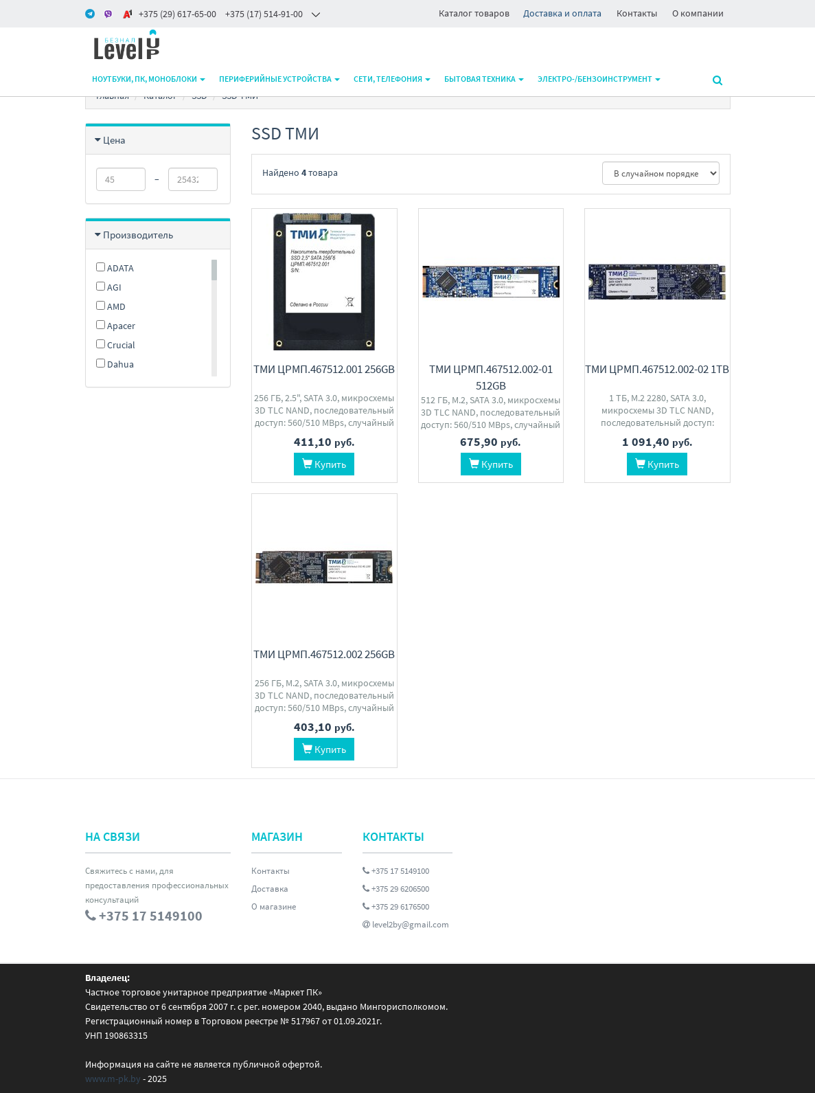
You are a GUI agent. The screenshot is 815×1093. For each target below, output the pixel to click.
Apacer (115, 325)
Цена (114, 139)
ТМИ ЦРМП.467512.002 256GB (324, 654)
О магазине (273, 906)
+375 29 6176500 (396, 906)
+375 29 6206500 (396, 888)
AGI (109, 287)
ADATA (115, 268)
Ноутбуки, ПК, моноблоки (148, 79)
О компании (698, 13)
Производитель (138, 234)
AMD (111, 306)
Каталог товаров (474, 13)
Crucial (115, 345)
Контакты (637, 13)
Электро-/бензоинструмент (599, 79)
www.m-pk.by (113, 1078)
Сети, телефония (392, 79)
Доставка (269, 888)
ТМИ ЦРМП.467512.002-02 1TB (657, 368)
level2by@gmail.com (406, 924)
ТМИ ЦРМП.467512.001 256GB (324, 368)
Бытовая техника (484, 79)
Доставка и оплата (562, 13)
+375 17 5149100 (396, 871)
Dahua (115, 364)
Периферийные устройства (279, 79)
